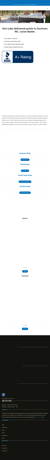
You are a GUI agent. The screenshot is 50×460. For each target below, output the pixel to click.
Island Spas (25, 164)
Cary (40, 417)
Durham (36, 417)
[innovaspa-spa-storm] (25, 221)
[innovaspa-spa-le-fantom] (25, 278)
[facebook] (3, 394)
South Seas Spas (25, 175)
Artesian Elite (25, 153)
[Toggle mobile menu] (47, 8)
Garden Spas (25, 186)
